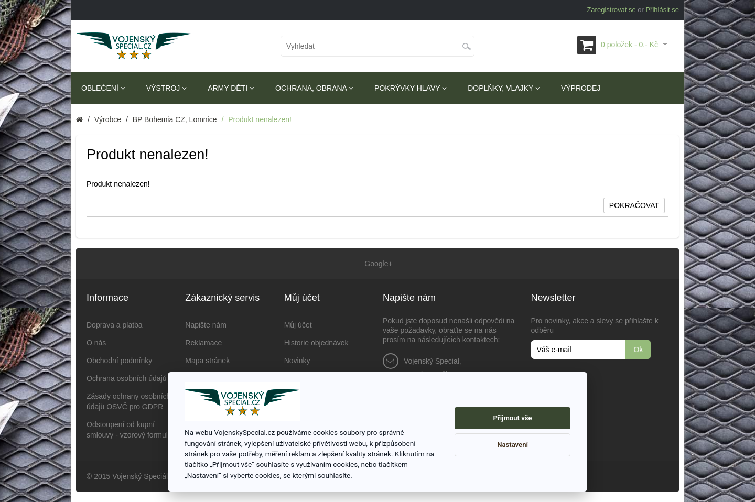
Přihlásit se (662, 10)
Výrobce (107, 119)
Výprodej (580, 88)
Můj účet (298, 325)
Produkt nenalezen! (260, 119)
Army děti (231, 88)
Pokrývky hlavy (410, 88)
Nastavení (512, 445)
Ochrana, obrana (314, 88)
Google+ (377, 263)
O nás (96, 343)
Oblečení (103, 88)
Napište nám (205, 325)
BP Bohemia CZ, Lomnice (175, 119)
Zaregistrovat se (611, 10)
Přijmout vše (512, 418)
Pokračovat (634, 205)
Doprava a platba (115, 325)
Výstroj (166, 88)
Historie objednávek (316, 343)
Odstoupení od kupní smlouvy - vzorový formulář (130, 429)
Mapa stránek (207, 360)
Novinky (297, 360)
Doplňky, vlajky (504, 88)
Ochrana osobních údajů (127, 378)
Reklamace (203, 343)
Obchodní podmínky (119, 360)
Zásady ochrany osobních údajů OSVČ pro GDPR (128, 401)
